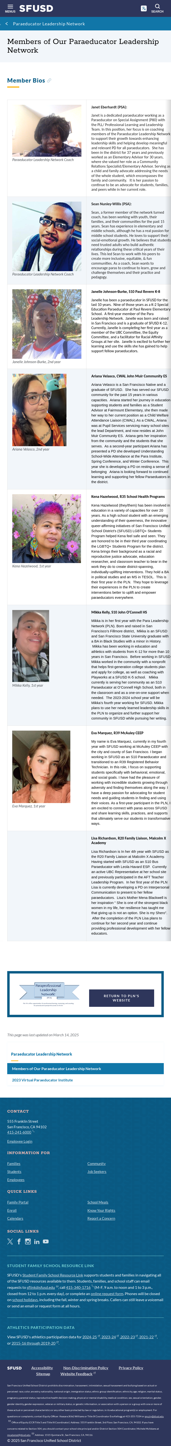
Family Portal (17, 1202)
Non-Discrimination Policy (85, 1367)
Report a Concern (101, 1218)
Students (14, 1171)
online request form (107, 1293)
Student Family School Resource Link (52, 1275)
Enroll (12, 1210)
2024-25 (91, 1336)
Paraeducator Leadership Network (49, 23)
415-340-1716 (80, 1287)
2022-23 (129, 1336)
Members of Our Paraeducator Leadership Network (56, 1068)
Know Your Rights (101, 1210)
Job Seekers (96, 1171)
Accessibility (42, 1367)
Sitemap (43, 1373)
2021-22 (148, 1336)
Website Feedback (78, 1373)
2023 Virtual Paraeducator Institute (42, 1080)
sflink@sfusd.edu (42, 1287)
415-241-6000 (20, 1131)
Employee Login (19, 1141)
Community (96, 1163)
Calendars (15, 1218)
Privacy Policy (131, 1367)
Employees (16, 1180)
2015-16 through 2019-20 (35, 1343)
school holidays (25, 1299)
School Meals (97, 1202)
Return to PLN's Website (122, 998)
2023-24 (110, 1336)
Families (13, 1163)
